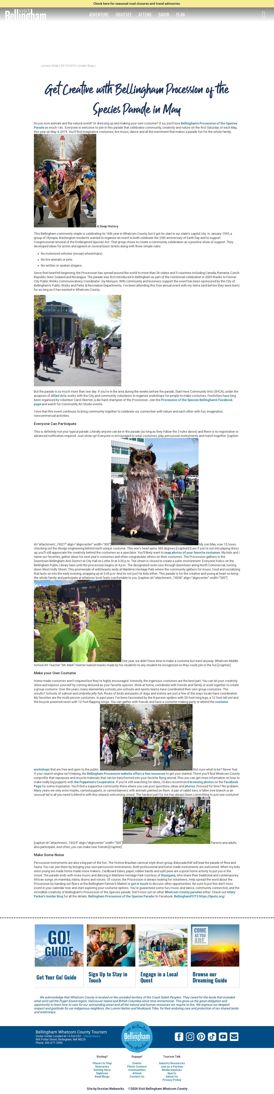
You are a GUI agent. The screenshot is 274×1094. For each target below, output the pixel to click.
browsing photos (202, 782)
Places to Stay (102, 1063)
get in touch (139, 884)
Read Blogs (102, 1076)
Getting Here (102, 1070)
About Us (172, 1076)
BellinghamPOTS (186, 896)
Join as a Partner (172, 1066)
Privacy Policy (172, 1080)
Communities (137, 1070)
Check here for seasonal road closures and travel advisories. (137, 3)
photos (190, 786)
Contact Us (137, 1076)
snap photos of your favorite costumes (192, 552)
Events (137, 1063)
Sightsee (102, 1073)
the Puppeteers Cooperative (94, 782)
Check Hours (91, 1036)
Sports (171, 1073)
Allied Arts (58, 396)
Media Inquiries (172, 1070)
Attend (136, 1073)
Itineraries (102, 1066)
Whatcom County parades (183, 892)
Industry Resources (172, 1063)
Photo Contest (137, 1066)
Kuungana (168, 875)
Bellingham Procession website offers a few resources (126, 773)
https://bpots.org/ (212, 896)
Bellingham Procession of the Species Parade (121, 896)
